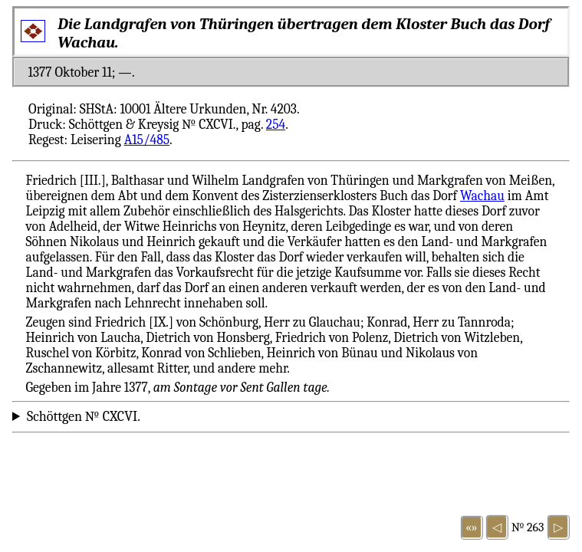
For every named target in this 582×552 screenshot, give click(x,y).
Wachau (482, 195)
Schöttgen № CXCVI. (83, 417)
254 (275, 124)
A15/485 (146, 139)
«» (471, 527)
